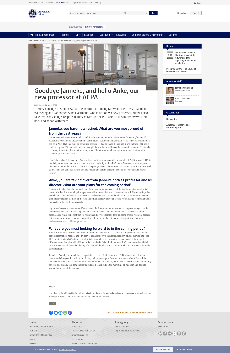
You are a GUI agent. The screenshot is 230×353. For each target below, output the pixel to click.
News (44, 41)
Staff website (33, 41)
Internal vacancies (80, 335)
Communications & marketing (147, 34)
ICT (76, 34)
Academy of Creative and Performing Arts (178, 126)
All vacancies (77, 339)
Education (104, 34)
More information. (67, 349)
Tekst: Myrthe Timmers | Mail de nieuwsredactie (129, 312)
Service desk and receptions (41, 326)
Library (98, 2)
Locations (32, 330)
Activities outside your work (84, 343)
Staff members (62, 2)
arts (52, 304)
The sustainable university (83, 330)
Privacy (31, 339)
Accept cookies (163, 349)
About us (76, 326)
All (125, 13)
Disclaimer (33, 343)
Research (121, 34)
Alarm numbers (122, 326)
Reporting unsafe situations (127, 330)
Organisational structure (82, 2)
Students (49, 2)
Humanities (171, 119)
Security (173, 34)
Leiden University (35, 2)
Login (199, 3)
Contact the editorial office (40, 335)
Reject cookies (186, 349)
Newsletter (163, 326)
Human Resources (44, 34)
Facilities (88, 34)
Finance (64, 34)
